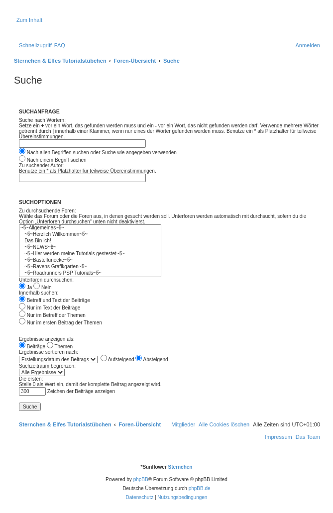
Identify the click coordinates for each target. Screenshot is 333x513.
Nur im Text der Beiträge (49, 307)
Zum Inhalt (29, 20)
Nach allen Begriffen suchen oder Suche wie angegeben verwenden (98, 152)
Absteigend (151, 359)
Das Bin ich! (90, 241)
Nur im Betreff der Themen (52, 315)
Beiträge (32, 346)
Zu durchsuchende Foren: (47, 210)
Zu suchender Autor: (41, 165)
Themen (60, 346)
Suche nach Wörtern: (42, 120)
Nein (42, 287)
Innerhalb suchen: (39, 293)
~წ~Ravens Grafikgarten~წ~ (90, 267)
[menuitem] (59, 45)
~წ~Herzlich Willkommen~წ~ (90, 234)
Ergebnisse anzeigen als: (47, 339)
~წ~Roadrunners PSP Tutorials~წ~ (90, 273)
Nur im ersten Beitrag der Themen (60, 322)
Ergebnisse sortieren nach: (48, 352)
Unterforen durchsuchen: (46, 280)
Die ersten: (31, 379)
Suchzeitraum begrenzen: (47, 366)
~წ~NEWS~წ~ (90, 247)
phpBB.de (200, 488)
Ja (25, 287)
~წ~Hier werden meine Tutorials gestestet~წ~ (90, 254)
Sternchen (180, 467)
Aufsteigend (117, 359)
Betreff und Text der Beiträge (54, 300)
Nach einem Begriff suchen (53, 160)
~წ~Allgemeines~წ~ (90, 228)
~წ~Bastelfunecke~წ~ (90, 260)
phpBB (140, 479)
